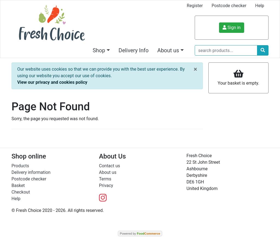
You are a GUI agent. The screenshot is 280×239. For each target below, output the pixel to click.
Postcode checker (229, 5)
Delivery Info (134, 50)
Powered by (140, 233)
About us (107, 172)
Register (195, 5)
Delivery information (31, 172)
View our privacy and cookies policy (52, 82)
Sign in (232, 27)
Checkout (20, 192)
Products (20, 165)
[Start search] (263, 50)
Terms (105, 179)
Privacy (106, 185)
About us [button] (168, 50)
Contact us (109, 165)
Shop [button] (99, 50)
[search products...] (226, 50)
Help (259, 5)
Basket (18, 185)
